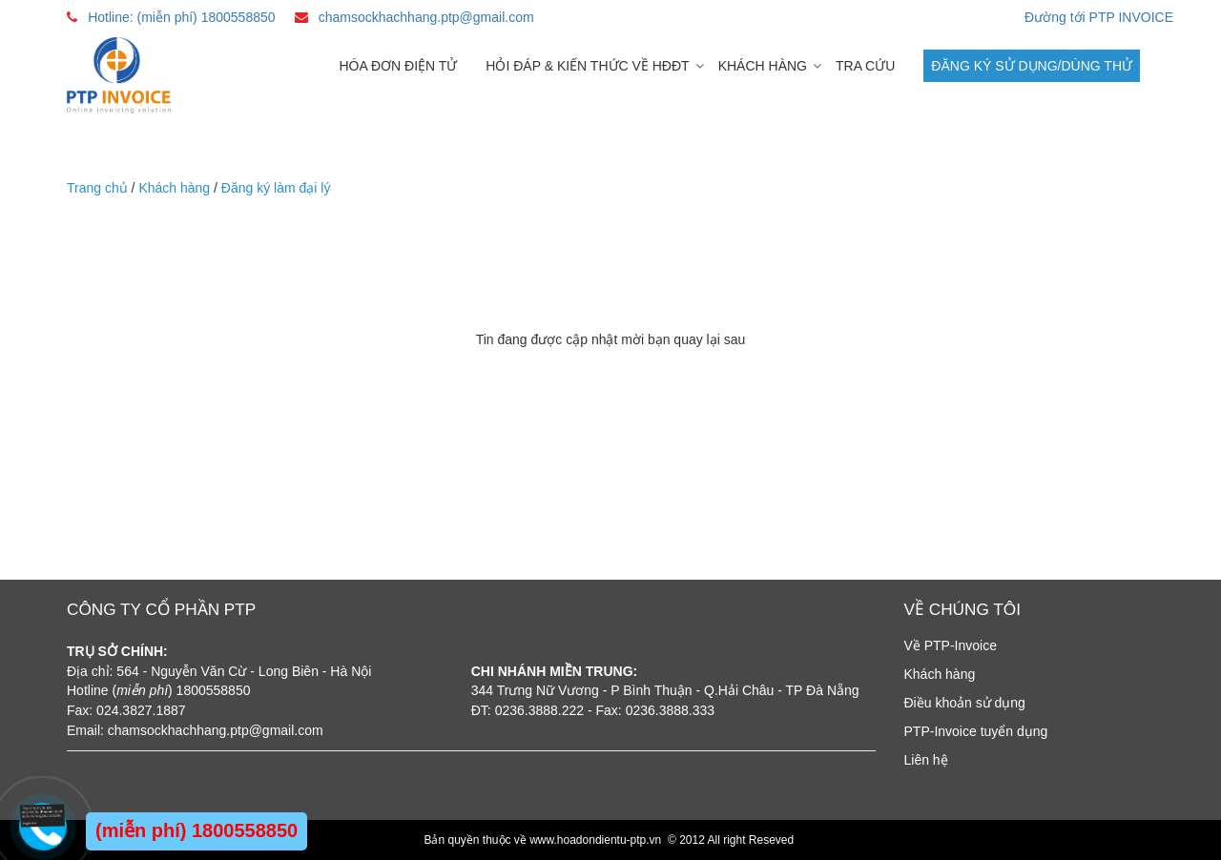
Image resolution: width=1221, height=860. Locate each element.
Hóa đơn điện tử (398, 65)
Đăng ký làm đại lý (276, 187)
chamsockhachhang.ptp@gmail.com (426, 17)
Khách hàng (762, 65)
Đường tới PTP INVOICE (1098, 17)
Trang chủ (97, 187)
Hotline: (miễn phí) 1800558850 (181, 17)
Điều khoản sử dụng (964, 702)
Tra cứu (865, 65)
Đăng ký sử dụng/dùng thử (1031, 65)
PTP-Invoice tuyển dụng (976, 731)
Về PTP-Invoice (950, 645)
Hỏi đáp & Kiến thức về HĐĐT (587, 65)
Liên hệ (926, 760)
